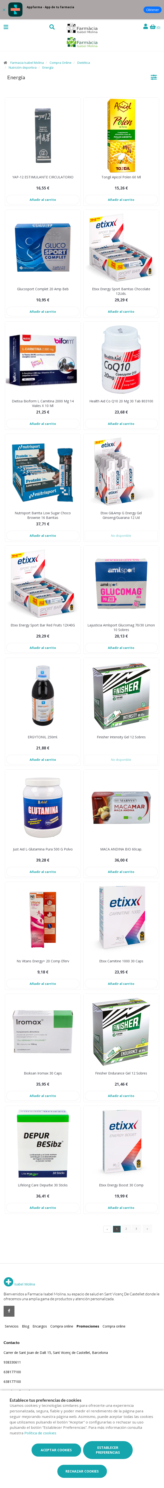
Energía (47, 67)
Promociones (88, 1326)
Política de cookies (40, 1432)
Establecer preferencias (108, 1450)
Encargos (40, 1326)
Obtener (152, 9)
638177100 (12, 1372)
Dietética (83, 62)
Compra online (61, 1326)
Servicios (12, 1326)
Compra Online (61, 62)
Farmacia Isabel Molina (27, 62)
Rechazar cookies (82, 1471)
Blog (25, 1326)
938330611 (12, 1362)
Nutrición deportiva (23, 67)
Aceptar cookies (56, 1450)
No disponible (121, 535)
